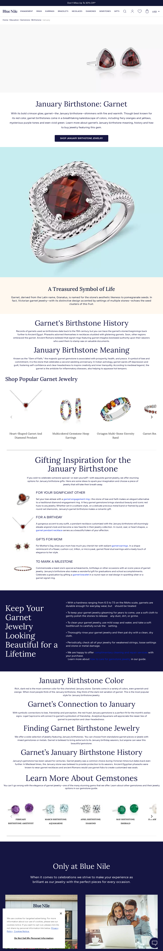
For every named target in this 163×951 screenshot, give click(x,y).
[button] (152, 417)
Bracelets (63, 11)
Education (14, 20)
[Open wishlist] (139, 11)
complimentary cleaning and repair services (121, 652)
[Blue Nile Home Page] (10, 11)
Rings (39, 11)
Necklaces (77, 11)
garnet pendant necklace (49, 530)
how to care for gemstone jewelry (110, 659)
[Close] (61, 913)
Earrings (49, 11)
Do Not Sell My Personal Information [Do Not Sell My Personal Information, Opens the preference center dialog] (34, 938)
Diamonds (91, 11)
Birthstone (36, 20)
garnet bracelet (81, 574)
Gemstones (105, 11)
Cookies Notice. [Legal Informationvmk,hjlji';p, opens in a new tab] (21, 931)
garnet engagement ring (77, 499)
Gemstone (25, 20)
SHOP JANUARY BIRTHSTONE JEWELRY (81, 138)
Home (5, 20)
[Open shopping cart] (147, 11)
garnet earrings (120, 545)
